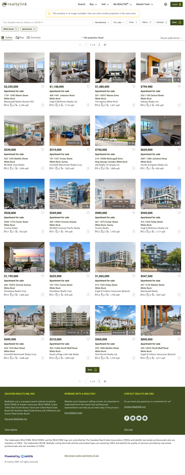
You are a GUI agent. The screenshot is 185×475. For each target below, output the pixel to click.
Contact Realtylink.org (135, 407)
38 (131, 143)
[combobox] (47, 22)
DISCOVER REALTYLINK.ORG (20, 393)
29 (85, 143)
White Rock (8, 29)
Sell (104, 4)
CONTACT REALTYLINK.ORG (139, 393)
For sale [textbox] (117, 22)
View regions (11, 429)
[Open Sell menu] (108, 4)
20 (85, 269)
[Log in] (176, 4)
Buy (92, 4)
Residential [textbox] (100, 22)
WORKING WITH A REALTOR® (80, 393)
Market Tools (143, 4)
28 (40, 269)
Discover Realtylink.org (16, 419)
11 (131, 206)
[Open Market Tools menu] (152, 4)
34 (40, 143)
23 (131, 269)
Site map (128, 429)
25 (177, 80)
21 (85, 206)
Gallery (8, 37)
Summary (36, 37)
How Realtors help (73, 413)
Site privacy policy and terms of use (81, 455)
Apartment (27, 29)
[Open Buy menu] (96, 4)
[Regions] (165, 4)
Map (21, 37)
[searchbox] (45, 22)
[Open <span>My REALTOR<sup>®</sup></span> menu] (131, 4)
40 (40, 80)
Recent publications (170, 38)
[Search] (81, 4)
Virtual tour (73, 79)
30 (85, 333)
